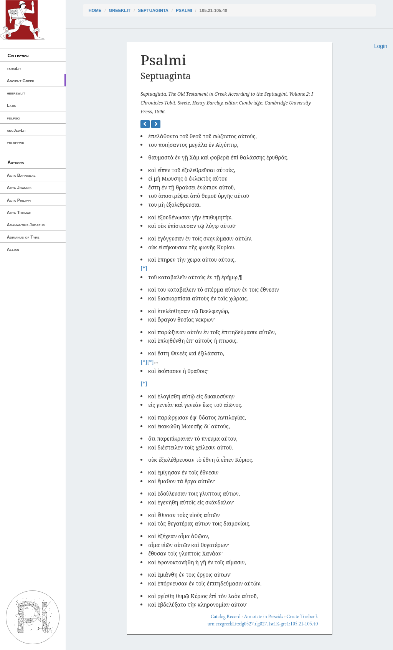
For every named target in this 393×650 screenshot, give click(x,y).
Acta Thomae (19, 212)
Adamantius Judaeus (26, 224)
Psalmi (184, 10)
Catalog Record (226, 616)
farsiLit (14, 68)
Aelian (13, 249)
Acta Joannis (19, 187)
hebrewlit (16, 93)
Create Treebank (302, 616)
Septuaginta (153, 10)
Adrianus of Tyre (23, 237)
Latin (12, 105)
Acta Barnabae (21, 175)
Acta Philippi (19, 200)
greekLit (120, 10)
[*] (143, 268)
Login (380, 46)
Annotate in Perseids (263, 616)
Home (95, 10)
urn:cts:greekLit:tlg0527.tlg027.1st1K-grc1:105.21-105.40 (263, 623)
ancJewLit (16, 130)
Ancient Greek (21, 80)
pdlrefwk (15, 142)
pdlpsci (13, 118)
